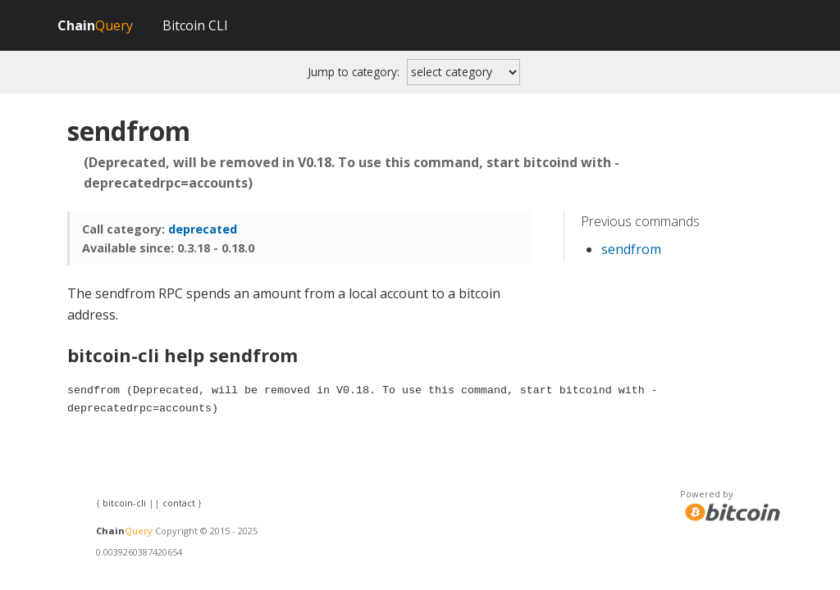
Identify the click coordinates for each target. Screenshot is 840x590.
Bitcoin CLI (195, 25)
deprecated (202, 229)
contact (178, 503)
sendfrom (631, 249)
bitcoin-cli (124, 503)
